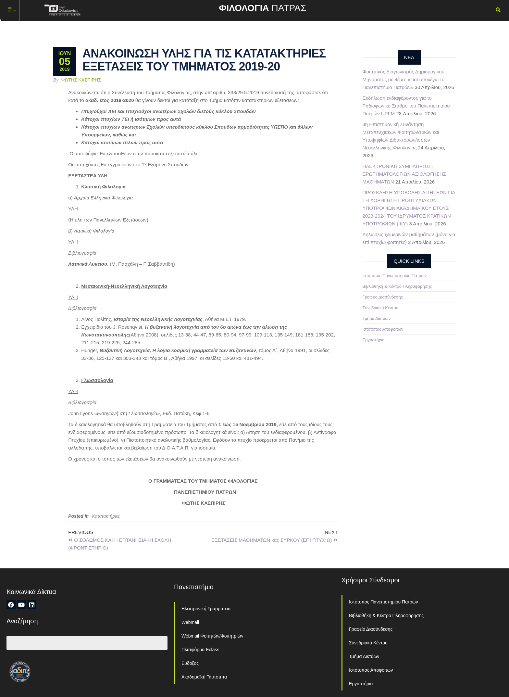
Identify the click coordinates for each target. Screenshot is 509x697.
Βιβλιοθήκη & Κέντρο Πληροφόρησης (397, 286)
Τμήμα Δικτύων (377, 318)
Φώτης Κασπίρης (81, 79)
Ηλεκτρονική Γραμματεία (205, 608)
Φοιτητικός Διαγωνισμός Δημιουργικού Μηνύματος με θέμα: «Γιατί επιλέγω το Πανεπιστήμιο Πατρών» (404, 79)
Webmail (190, 622)
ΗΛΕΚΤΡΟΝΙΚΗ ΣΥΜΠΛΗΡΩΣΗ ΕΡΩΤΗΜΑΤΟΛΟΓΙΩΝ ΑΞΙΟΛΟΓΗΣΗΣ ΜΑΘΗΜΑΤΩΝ (404, 173)
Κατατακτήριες (106, 516)
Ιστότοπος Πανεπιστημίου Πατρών (395, 275)
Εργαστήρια (374, 339)
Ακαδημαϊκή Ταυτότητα (204, 676)
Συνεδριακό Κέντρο (380, 307)
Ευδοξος (190, 663)
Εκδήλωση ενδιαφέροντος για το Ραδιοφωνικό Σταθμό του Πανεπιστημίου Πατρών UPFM (406, 105)
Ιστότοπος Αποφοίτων (383, 329)
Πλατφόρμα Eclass (200, 649)
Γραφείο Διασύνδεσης (383, 297)
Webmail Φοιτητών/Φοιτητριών (212, 636)
